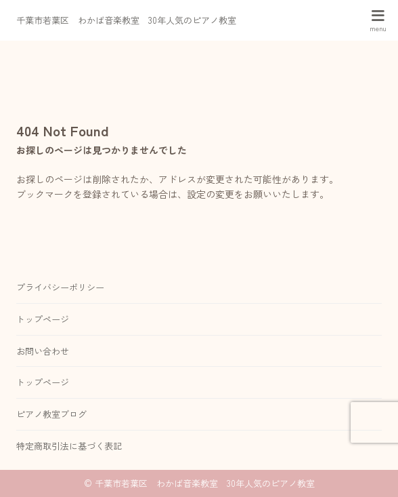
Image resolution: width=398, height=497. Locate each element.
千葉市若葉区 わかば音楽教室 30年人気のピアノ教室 (126, 20)
